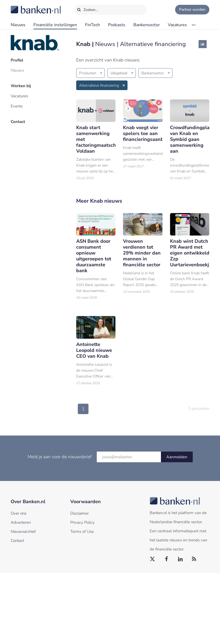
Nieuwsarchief (23, 531)
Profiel (17, 60)
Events (17, 106)
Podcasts (116, 25)
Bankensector (146, 25)
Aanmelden (176, 457)
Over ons (18, 513)
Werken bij (21, 85)
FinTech (92, 25)
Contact (18, 121)
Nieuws (18, 25)
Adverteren (21, 522)
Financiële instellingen (55, 25)
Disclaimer (79, 513)
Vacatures (177, 25)
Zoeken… (87, 8)
